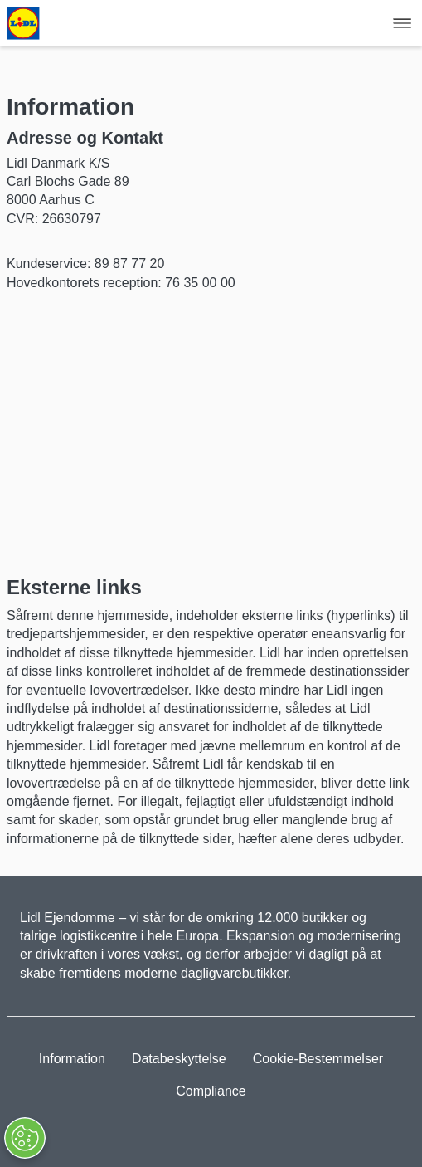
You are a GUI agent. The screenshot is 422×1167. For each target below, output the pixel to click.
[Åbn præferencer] (24, 1138)
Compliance (210, 1091)
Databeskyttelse (179, 1059)
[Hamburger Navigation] (402, 23)
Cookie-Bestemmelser (318, 1059)
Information (72, 1059)
